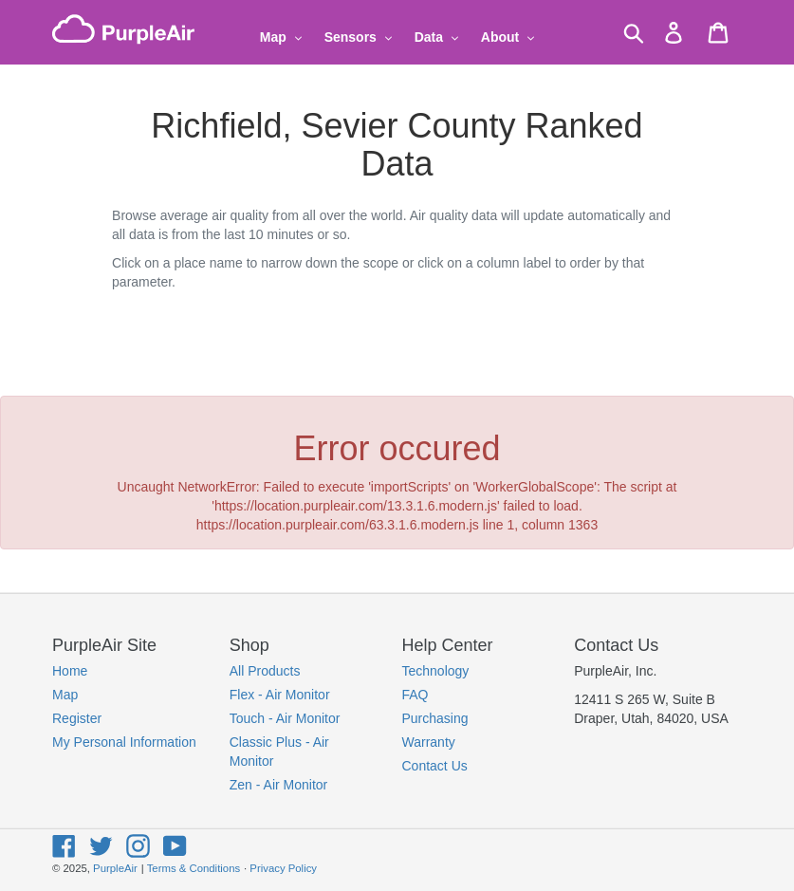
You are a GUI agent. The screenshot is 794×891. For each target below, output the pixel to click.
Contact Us (435, 765)
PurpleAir (115, 868)
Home (69, 670)
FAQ (415, 694)
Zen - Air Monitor (278, 784)
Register (77, 718)
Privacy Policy (283, 868)
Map (65, 694)
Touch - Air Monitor (285, 718)
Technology (436, 670)
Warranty (428, 742)
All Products (265, 670)
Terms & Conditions (193, 868)
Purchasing (435, 718)
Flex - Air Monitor (280, 694)
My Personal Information (124, 742)
